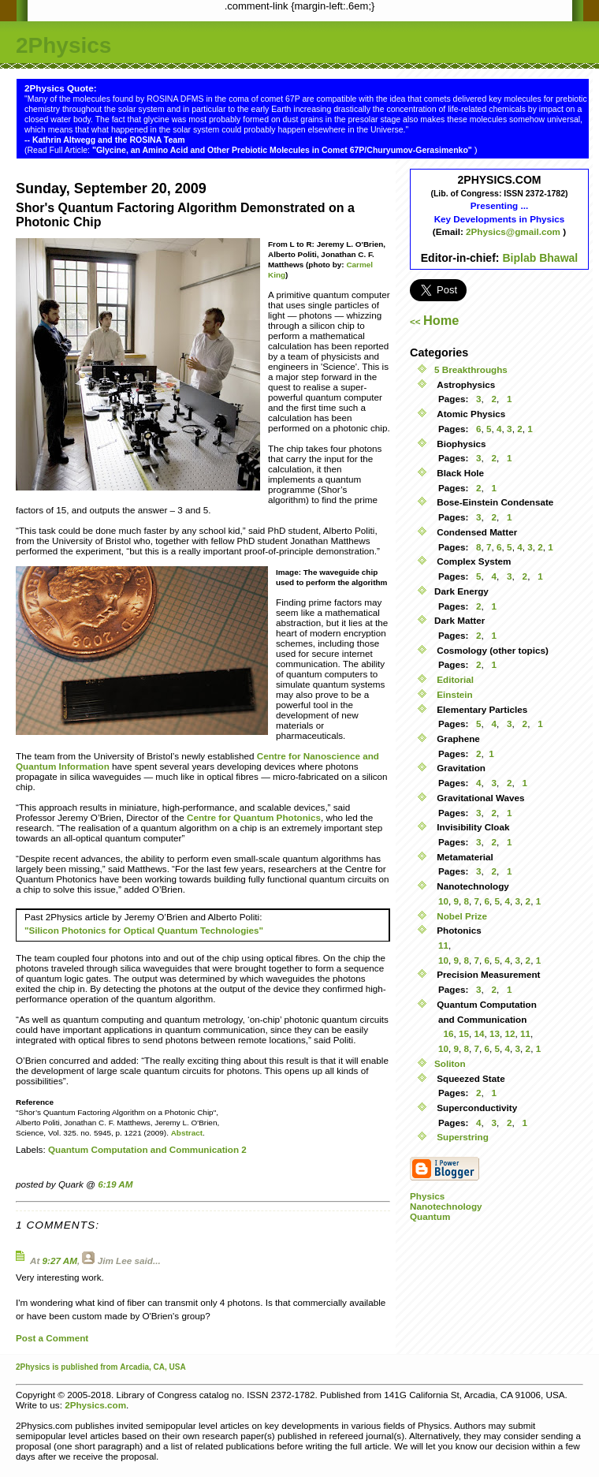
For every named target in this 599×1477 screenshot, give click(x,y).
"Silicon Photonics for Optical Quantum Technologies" (143, 930)
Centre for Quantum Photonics (254, 817)
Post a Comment (52, 1338)
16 (448, 1033)
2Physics (63, 45)
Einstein (453, 694)
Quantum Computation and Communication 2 (147, 1149)
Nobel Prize (460, 916)
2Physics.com (95, 1405)
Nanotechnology (446, 1206)
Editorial (454, 679)
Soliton (450, 1063)
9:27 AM (60, 1260)
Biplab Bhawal (540, 258)
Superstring (461, 1137)
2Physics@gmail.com (514, 231)
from (108, 1367)
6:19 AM (115, 1184)
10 (443, 901)
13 (494, 1033)
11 (443, 945)
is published (75, 1367)
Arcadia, (135, 1367)
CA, (161, 1367)
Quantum (430, 1216)
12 (510, 1033)
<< (434, 321)
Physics (427, 1196)
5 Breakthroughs (471, 369)
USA (177, 1367)
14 (479, 1033)
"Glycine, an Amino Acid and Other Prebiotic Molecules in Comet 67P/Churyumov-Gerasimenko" (283, 150)
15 (464, 1033)
